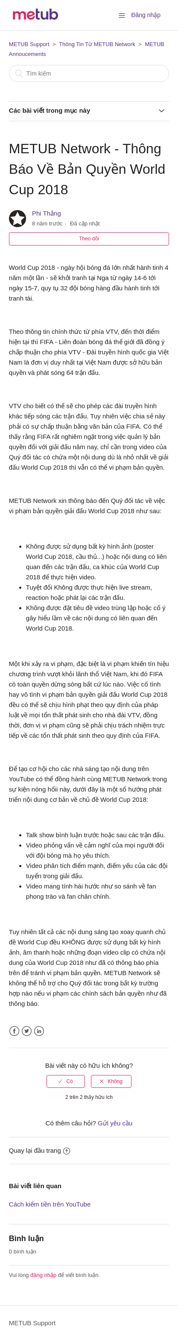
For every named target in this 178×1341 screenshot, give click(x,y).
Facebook (14, 1031)
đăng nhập (43, 1275)
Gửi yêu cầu (115, 1123)
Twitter (26, 1031)
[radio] (66, 1081)
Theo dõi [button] (89, 239)
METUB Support (29, 44)
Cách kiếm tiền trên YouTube (49, 1204)
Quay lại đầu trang (39, 1150)
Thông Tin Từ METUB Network (97, 44)
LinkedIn (39, 1031)
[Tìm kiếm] (89, 73)
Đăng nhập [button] (145, 15)
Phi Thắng (46, 213)
